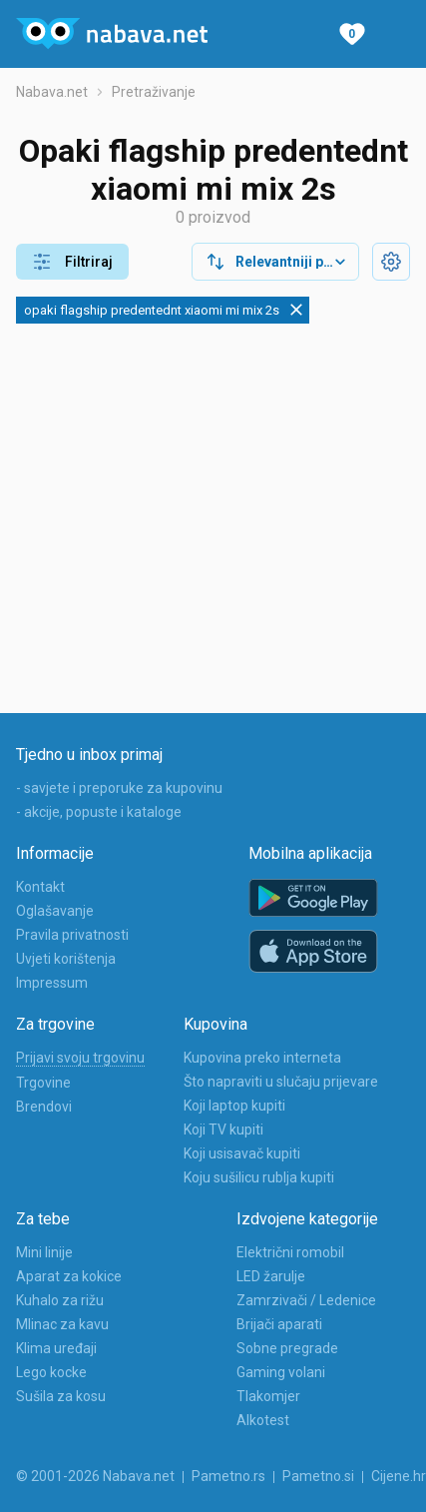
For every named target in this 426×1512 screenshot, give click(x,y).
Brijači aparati (279, 1324)
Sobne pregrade (287, 1348)
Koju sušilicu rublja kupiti (259, 1177)
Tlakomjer (268, 1396)
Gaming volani (280, 1372)
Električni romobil (290, 1252)
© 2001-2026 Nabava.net (95, 1476)
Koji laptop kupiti (234, 1106)
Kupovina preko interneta (262, 1058)
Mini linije (44, 1252)
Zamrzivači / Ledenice (306, 1300)
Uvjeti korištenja (66, 959)
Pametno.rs (228, 1476)
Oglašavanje (55, 911)
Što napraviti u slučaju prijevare (281, 1082)
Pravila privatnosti (72, 935)
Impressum (52, 983)
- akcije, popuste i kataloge (99, 812)
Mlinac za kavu (62, 1324)
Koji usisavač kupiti (242, 1153)
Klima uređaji (56, 1348)
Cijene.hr (398, 1476)
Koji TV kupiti (223, 1129)
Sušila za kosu (61, 1396)
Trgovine (43, 1083)
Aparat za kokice (69, 1276)
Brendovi (44, 1107)
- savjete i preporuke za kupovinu (119, 788)
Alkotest (262, 1420)
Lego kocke (51, 1372)
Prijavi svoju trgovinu (80, 1058)
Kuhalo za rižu (60, 1300)
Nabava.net (52, 92)
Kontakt (40, 887)
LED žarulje (270, 1276)
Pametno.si (318, 1476)
